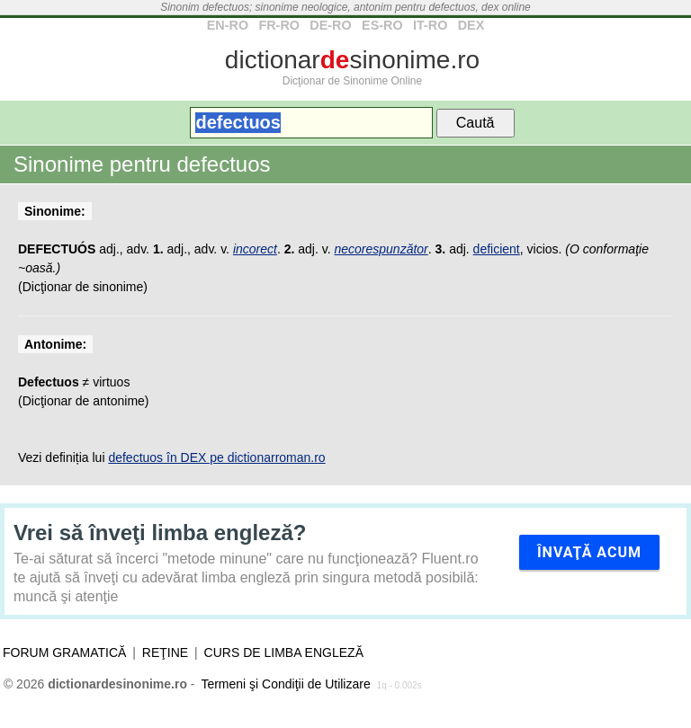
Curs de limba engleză (283, 652)
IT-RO (430, 25)
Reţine (165, 652)
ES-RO (382, 25)
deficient (496, 249)
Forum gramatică (64, 652)
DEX (471, 25)
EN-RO (227, 25)
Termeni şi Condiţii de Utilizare (285, 684)
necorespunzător (380, 249)
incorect (255, 249)
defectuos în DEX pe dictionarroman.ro (216, 457)
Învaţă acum (589, 552)
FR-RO (279, 25)
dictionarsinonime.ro (352, 60)
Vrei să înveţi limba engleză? (159, 532)
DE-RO (330, 25)
